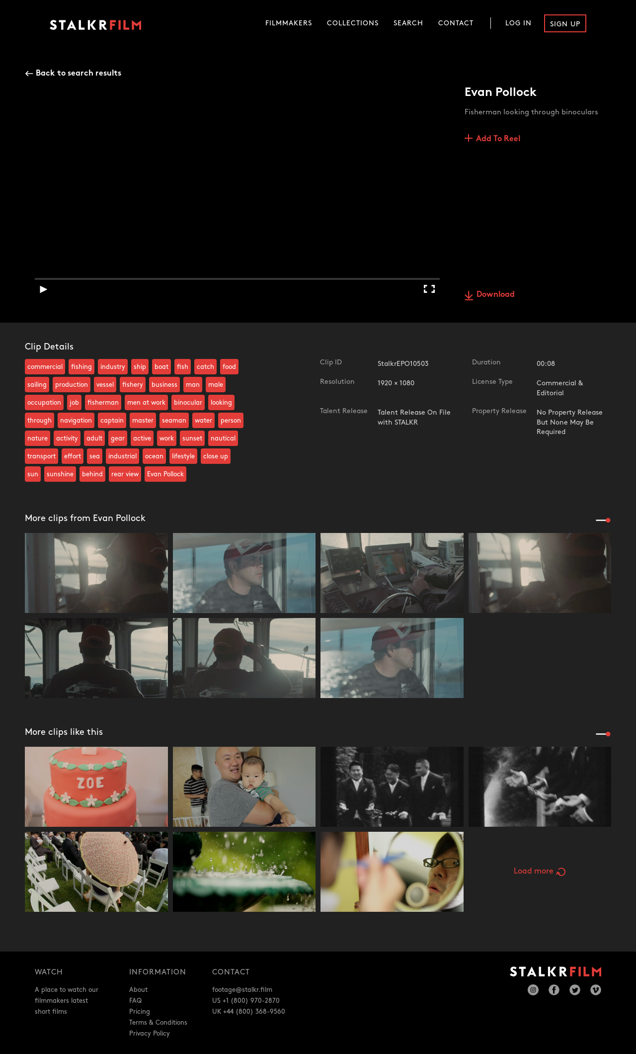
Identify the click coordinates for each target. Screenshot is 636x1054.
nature (37, 438)
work (166, 438)
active (142, 438)
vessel (105, 385)
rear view (125, 474)
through (39, 421)
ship (140, 367)
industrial (122, 456)
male (215, 385)
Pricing (139, 1012)
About (138, 990)
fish (182, 367)
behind (92, 474)
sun (32, 474)
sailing (37, 385)
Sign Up (565, 24)
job (74, 403)
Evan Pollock (165, 474)
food (229, 367)
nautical (223, 438)
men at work (146, 403)
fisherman (103, 403)
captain (112, 421)
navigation (76, 421)
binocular (188, 403)
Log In (518, 23)
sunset (192, 438)
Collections (353, 23)
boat (161, 367)
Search (408, 23)
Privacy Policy (149, 1034)
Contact (456, 23)
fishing (81, 367)
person (231, 421)
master (143, 421)
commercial (45, 367)
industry (112, 367)
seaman (174, 421)
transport (41, 456)
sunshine (60, 474)
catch (205, 367)
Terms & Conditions (158, 1023)
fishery (132, 385)
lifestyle (183, 456)
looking (221, 403)
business (164, 385)
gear (118, 438)
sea (94, 456)
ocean (154, 456)
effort (72, 456)
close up (215, 456)
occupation (44, 403)
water (203, 421)
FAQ (135, 1001)
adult (94, 438)
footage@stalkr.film (242, 990)
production (71, 385)
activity (67, 438)
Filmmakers (288, 23)
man (193, 385)
